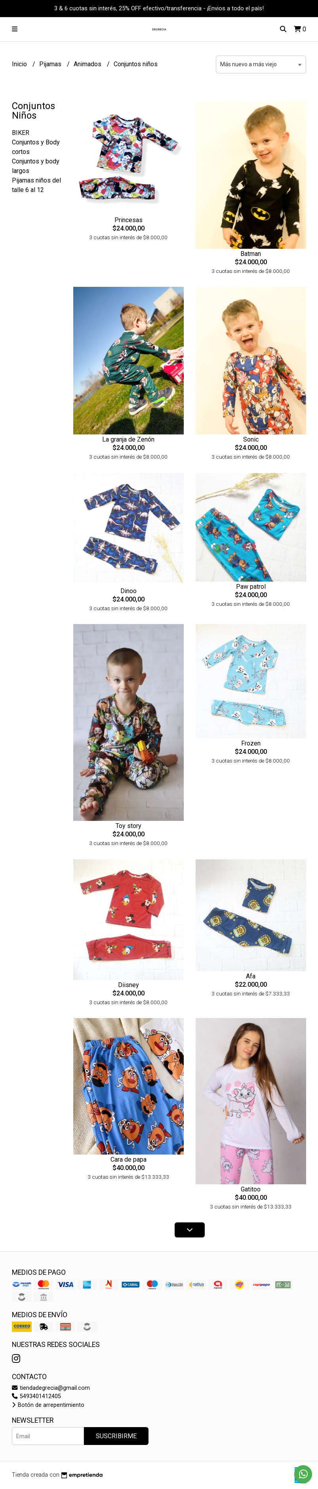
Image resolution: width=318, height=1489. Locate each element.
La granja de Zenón (128, 439)
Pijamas (51, 64)
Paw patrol (251, 586)
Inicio (20, 64)
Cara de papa (128, 1159)
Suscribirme (116, 1436)
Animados (88, 64)
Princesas (128, 220)
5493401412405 (36, 1396)
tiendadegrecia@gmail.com (51, 1388)
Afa (250, 976)
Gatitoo (251, 1189)
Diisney (128, 985)
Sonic (251, 439)
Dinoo (128, 591)
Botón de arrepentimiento (48, 1405)
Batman (250, 253)
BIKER (20, 132)
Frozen (251, 743)
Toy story (128, 826)
